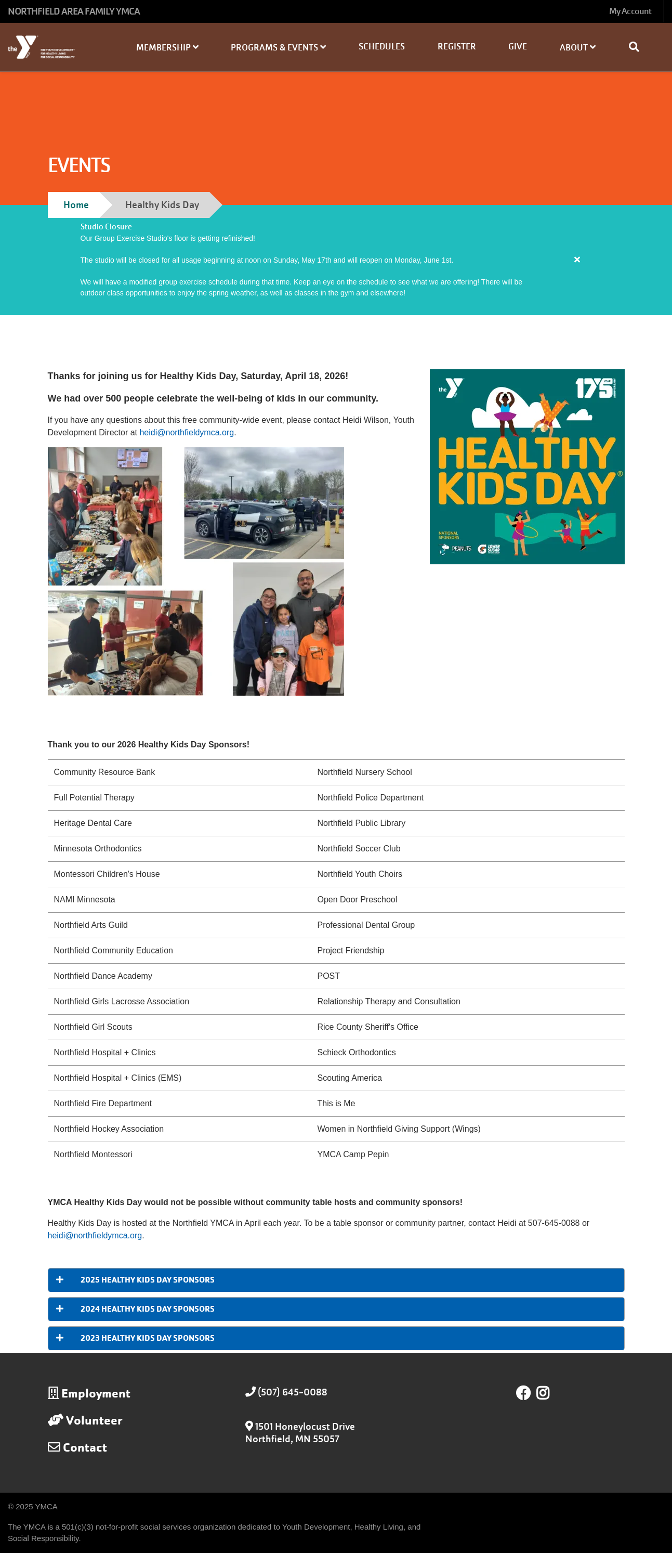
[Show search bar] (638, 47)
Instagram (550, 1393)
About (578, 48)
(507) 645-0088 (292, 1392)
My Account (630, 11)
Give (517, 47)
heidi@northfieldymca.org (186, 432)
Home (76, 205)
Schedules (382, 47)
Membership (167, 48)
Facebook (523, 1393)
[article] (336, 260)
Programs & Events (278, 48)
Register (457, 47)
